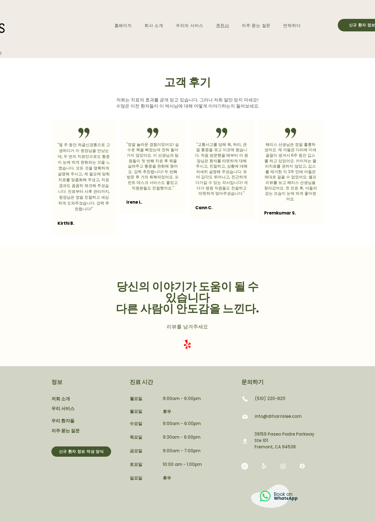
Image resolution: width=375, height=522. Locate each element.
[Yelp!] (187, 344)
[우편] (245, 416)
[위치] (245, 441)
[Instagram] (283, 466)
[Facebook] (302, 466)
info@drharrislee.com (278, 416)
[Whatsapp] (244, 466)
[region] (272, 500)
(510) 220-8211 (270, 398)
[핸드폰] (245, 399)
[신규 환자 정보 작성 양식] (81, 451)
